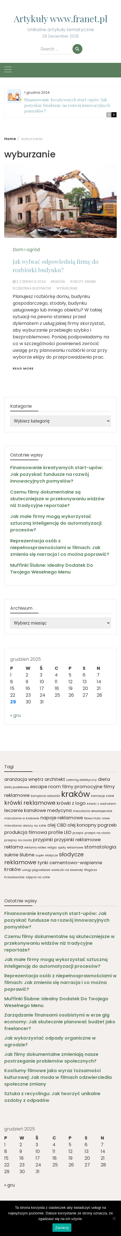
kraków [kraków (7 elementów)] (75, 794)
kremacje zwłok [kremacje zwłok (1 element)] (102, 796)
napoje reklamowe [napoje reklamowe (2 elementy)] (61, 818)
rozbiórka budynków (32, 288)
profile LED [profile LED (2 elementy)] (59, 832)
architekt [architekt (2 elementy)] (55, 779)
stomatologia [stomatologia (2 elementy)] (100, 847)
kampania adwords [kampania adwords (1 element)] (45, 796)
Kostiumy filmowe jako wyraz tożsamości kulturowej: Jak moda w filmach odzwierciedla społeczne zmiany (58, 1077)
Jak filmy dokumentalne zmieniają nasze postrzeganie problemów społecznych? (51, 1057)
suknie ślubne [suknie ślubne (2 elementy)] (19, 855)
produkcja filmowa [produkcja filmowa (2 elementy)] (25, 832)
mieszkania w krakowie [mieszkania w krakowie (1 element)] (21, 818)
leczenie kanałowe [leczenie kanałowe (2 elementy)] (25, 810)
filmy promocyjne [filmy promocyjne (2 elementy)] (82, 786)
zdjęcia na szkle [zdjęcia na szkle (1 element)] (38, 877)
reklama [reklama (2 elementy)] (13, 847)
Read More (23, 368)
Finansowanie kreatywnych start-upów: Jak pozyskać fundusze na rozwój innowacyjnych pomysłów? (67, 105)
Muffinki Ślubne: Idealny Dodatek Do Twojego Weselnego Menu (51, 568)
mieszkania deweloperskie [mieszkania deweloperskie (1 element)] (92, 811)
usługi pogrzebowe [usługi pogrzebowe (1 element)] (36, 870)
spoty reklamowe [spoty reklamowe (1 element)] (70, 847)
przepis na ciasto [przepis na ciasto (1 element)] (97, 833)
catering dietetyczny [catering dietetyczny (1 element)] (81, 780)
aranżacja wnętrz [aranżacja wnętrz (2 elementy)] (23, 779)
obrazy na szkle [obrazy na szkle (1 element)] (34, 826)
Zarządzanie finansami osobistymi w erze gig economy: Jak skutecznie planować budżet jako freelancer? (59, 1022)
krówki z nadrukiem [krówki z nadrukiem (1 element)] (101, 804)
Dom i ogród (26, 249)
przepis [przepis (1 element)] (77, 833)
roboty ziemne (83, 281)
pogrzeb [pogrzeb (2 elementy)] (107, 825)
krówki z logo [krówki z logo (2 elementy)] (71, 803)
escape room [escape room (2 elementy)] (45, 786)
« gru (15, 715)
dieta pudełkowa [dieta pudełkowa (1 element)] (16, 787)
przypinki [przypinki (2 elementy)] (43, 839)
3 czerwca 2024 (31, 281)
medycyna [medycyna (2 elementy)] (59, 810)
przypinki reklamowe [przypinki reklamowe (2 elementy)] (77, 839)
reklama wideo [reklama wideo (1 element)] (35, 847)
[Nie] (114, 1218)
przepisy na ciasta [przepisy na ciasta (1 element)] (18, 840)
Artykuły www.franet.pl (60, 18)
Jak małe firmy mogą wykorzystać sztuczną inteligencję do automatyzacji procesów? (56, 523)
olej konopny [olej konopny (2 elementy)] (81, 825)
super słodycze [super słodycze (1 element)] (47, 855)
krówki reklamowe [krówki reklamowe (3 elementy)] (30, 803)
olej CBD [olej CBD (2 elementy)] (56, 825)
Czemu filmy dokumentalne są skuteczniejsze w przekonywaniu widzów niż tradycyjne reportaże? (57, 499)
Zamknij (62, 1228)
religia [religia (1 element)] (52, 847)
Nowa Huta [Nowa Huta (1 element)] (92, 818)
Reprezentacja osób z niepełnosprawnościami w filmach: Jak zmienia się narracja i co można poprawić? (59, 548)
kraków (58, 281)
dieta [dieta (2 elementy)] (104, 779)
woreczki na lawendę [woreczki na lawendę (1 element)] (67, 870)
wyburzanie (67, 288)
